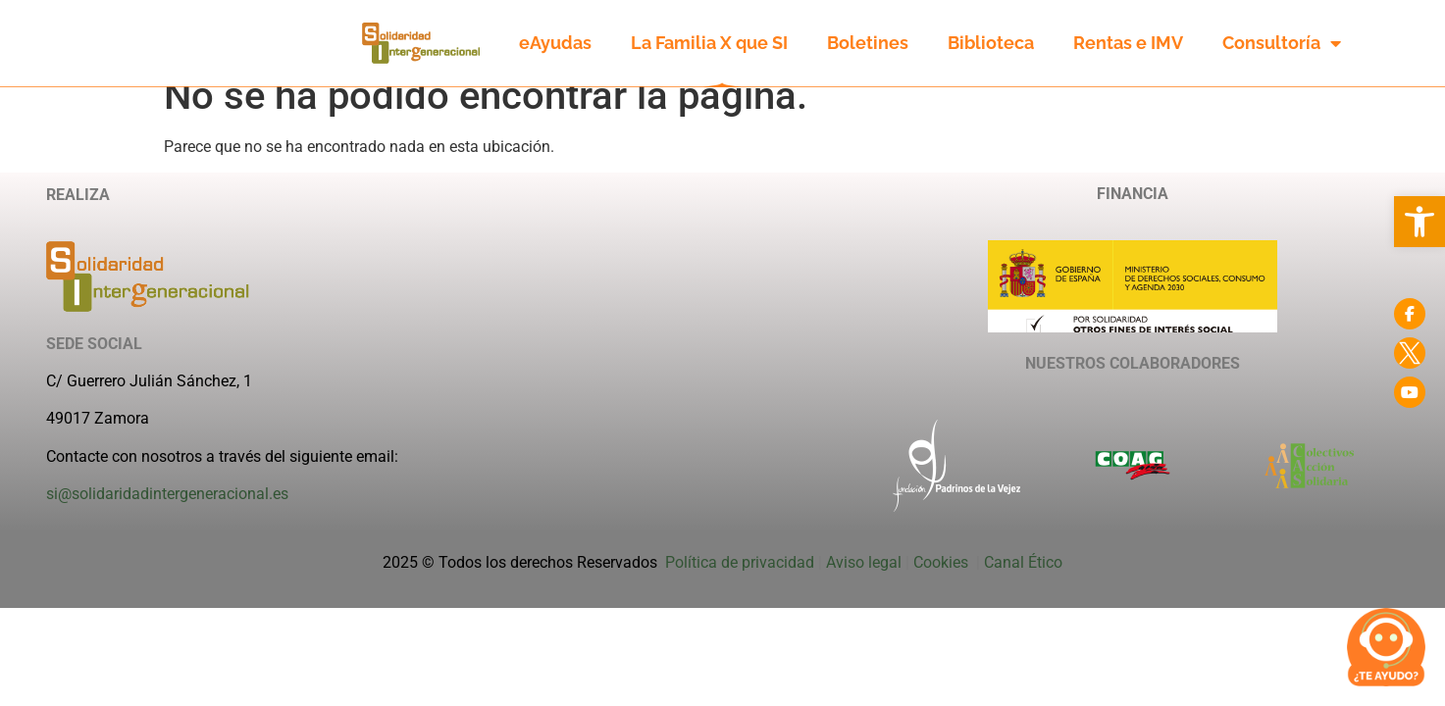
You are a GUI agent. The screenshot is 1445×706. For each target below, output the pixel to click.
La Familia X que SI (709, 42)
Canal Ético (1023, 584)
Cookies (942, 584)
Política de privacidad (739, 584)
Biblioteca (991, 42)
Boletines (867, 42)
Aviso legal (864, 584)
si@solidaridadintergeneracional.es (167, 515)
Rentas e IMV (1128, 42)
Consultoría (1281, 43)
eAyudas (555, 42)
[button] (1419, 221)
